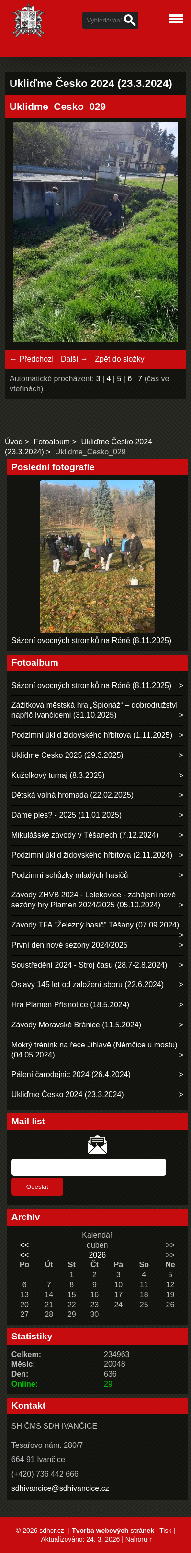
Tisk (165, 1530)
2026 (97, 1255)
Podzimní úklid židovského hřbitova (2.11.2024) (91, 855)
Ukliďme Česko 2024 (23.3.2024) (67, 1094)
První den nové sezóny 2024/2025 (69, 945)
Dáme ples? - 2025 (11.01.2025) (66, 815)
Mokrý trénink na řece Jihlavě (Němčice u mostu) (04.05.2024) (94, 1050)
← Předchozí (32, 359)
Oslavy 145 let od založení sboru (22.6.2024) (87, 985)
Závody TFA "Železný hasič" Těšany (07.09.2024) (95, 925)
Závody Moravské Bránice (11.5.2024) (76, 1025)
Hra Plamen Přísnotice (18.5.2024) (70, 1005)
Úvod (13, 442)
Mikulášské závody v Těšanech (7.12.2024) (84, 835)
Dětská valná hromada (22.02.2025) (72, 795)
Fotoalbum (52, 442)
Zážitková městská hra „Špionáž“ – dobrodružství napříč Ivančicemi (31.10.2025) (94, 710)
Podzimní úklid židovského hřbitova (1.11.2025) (91, 735)
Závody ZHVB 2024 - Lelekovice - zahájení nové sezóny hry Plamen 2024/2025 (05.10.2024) (93, 900)
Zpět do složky (119, 359)
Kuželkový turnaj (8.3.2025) (58, 775)
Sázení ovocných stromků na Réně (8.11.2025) (91, 640)
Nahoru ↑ (139, 1539)
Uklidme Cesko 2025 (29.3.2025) (67, 755)
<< (24, 1245)
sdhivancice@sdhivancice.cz (60, 1488)
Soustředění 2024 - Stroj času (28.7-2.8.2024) (89, 965)
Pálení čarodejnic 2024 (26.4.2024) (71, 1074)
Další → (74, 359)
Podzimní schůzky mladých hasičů (69, 875)
